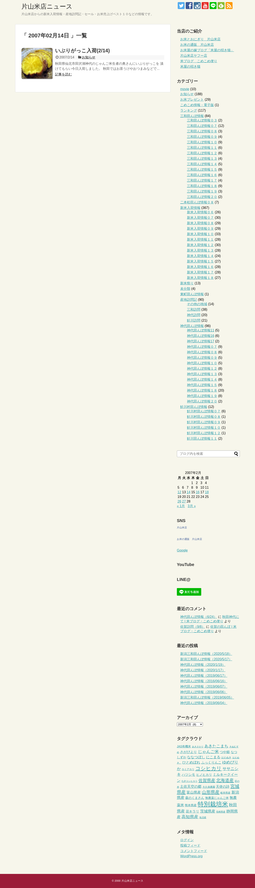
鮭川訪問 (193, 320)
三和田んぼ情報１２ (202, 153)
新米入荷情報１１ (200, 239)
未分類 (185, 288)
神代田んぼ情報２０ (202, 401)
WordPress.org (191, 856)
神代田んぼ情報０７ (202, 346)
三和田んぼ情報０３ (202, 120)
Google (182, 550)
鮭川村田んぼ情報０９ (204, 422)
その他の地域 (197, 304)
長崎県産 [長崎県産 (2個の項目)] (220, 811)
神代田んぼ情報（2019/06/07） (203, 686)
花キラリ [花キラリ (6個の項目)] (192, 811)
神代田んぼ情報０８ (202, 352)
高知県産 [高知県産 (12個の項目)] (189, 816)
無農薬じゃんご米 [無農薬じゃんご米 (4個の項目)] (217, 798)
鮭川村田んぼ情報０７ (204, 411)
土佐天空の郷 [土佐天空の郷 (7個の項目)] (190, 787)
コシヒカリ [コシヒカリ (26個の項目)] (208, 768)
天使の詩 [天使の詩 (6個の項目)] (222, 786)
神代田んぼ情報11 (200, 330)
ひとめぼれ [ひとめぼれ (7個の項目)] (191, 762)
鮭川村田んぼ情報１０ (204, 427)
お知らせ (88, 57)
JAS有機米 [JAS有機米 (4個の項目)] (184, 746)
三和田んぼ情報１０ (202, 142)
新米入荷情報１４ (200, 256)
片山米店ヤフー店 (193, 55)
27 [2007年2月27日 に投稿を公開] (184, 501)
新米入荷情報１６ (200, 267)
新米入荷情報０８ (200, 223)
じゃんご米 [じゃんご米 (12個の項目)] (208, 751)
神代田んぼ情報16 (200, 336)
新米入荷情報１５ (200, 261)
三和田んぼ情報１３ (202, 158)
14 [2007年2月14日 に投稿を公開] (189, 492)
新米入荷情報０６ (200, 212)
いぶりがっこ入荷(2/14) (82, 50)
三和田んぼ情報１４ (202, 164)
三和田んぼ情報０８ (202, 131)
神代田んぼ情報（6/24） (198, 617)
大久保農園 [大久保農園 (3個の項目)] (208, 786)
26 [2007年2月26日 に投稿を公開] (179, 501)
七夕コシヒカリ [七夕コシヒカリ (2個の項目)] (189, 781)
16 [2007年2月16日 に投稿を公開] (198, 492)
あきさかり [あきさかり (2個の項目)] (198, 746)
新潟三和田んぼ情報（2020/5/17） (206, 659)
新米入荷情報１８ (200, 278)
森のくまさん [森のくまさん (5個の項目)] (194, 798)
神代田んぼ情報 (192, 326)
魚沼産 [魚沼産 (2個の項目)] (202, 817)
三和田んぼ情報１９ (202, 191)
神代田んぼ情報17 (200, 341)
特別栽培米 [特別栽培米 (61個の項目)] (213, 804)
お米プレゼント (192, 99)
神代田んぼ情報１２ (202, 368)
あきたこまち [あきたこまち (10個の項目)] (216, 746)
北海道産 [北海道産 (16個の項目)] (225, 780)
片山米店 (182, 527)
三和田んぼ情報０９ (202, 137)
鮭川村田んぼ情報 (193, 407)
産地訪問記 (188, 299)
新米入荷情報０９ (200, 228)
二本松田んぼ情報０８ (197, 202)
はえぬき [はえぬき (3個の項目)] (226, 757)
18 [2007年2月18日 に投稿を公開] (207, 492)
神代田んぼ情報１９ (202, 396)
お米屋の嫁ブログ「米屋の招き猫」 (207, 50)
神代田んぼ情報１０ (202, 363)
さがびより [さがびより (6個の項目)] (188, 752)
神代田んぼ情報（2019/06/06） (203, 692)
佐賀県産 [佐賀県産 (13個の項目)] (206, 780)
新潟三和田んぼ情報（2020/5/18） (206, 654)
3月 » (192, 506)
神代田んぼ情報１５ (202, 385)
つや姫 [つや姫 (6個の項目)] (225, 752)
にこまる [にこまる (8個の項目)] (213, 757)
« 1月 (181, 506)
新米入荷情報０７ (200, 217)
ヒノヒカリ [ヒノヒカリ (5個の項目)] (204, 774)
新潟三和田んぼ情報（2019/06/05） (207, 697)
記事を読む (63, 74)
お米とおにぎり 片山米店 (200, 39)
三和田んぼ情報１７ (202, 180)
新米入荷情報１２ (200, 245)
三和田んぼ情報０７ (202, 126)
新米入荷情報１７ (200, 272)
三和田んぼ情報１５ (202, 169)
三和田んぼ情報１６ (202, 175)
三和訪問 (193, 309)
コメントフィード (193, 851)
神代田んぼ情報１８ (202, 390)
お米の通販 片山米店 (197, 44)
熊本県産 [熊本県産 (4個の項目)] (191, 805)
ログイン (187, 840)
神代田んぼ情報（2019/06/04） (203, 703)
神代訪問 (193, 315)
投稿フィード (190, 845)
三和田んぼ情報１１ (202, 147)
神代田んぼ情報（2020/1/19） (202, 664)
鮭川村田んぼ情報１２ (204, 433)
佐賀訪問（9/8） (192, 626)
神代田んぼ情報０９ (202, 357)
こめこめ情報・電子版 (197, 105)
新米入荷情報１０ (200, 234)
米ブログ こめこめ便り (198, 61)
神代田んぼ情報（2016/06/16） (203, 681)
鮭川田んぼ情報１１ (202, 438)
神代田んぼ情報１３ (202, 374)
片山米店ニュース (46, 6)
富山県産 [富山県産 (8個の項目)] (194, 792)
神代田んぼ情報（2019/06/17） (203, 675)
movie (184, 89)
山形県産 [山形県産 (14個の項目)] (211, 792)
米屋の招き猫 (190, 66)
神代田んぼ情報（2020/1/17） (202, 670)
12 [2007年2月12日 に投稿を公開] (179, 492)
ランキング (188, 110)
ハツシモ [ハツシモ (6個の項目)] (188, 774)
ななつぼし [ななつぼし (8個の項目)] (196, 757)
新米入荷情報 (190, 208)
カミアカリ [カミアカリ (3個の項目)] (188, 769)
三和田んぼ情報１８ (202, 186)
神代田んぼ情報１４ (202, 379)
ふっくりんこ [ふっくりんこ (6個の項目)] (211, 762)
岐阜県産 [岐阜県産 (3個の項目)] (225, 792)
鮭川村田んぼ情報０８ (204, 416)
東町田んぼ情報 (192, 294)
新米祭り (187, 283)
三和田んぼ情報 (192, 116)
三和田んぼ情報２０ (202, 197)
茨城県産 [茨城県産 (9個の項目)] (207, 811)
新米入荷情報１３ (200, 250)
